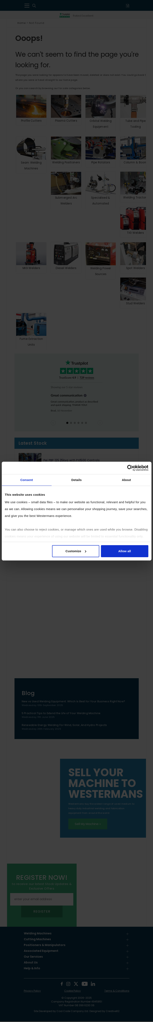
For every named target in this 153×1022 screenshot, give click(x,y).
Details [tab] (76, 480)
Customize (75, 551)
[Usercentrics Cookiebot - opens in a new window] (130, 468)
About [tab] (126, 480)
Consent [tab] (26, 480)
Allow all (124, 551)
